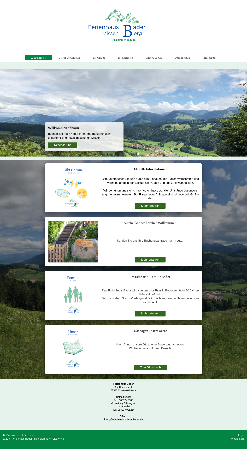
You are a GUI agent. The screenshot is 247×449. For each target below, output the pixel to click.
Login (241, 435)
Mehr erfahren (150, 205)
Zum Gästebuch (150, 367)
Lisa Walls (58, 438)
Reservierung (62, 145)
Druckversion (12, 435)
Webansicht (237, 438)
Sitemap (28, 435)
